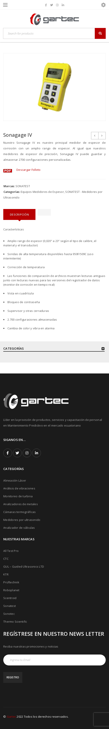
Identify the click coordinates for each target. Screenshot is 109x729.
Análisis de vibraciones (19, 488)
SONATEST (23, 186)
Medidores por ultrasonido (21, 520)
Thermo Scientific (15, 622)
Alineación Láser (14, 480)
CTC (6, 559)
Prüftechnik (11, 582)
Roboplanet (11, 590)
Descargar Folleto (28, 170)
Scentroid (9, 598)
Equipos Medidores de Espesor (42, 192)
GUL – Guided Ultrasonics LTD (23, 566)
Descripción (19, 214)
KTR (6, 574)
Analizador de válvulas (19, 528)
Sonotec (9, 614)
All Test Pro (11, 551)
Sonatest (9, 606)
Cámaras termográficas (19, 512)
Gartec (11, 717)
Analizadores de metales (20, 504)
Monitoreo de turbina (18, 496)
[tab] (19, 214)
